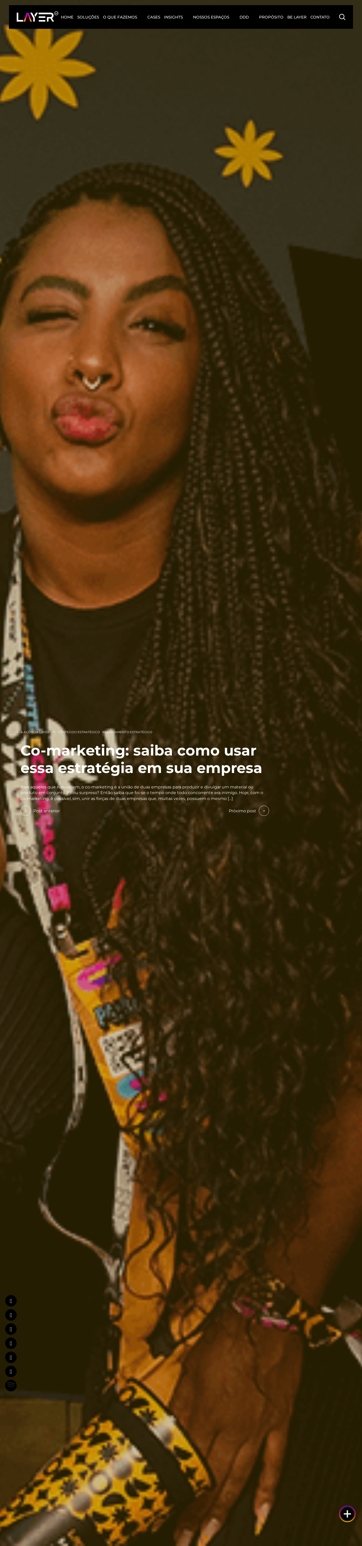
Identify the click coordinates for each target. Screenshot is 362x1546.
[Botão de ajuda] (347, 1514)
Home (67, 17)
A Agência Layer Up (38, 732)
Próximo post (249, 811)
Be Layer (297, 17)
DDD (244, 17)
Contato (320, 17)
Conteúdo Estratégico (79, 732)
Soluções (88, 17)
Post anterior (40, 811)
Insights (173, 17)
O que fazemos (120, 17)
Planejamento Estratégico (127, 732)
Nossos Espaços (211, 17)
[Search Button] (342, 17)
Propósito (271, 17)
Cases (153, 17)
